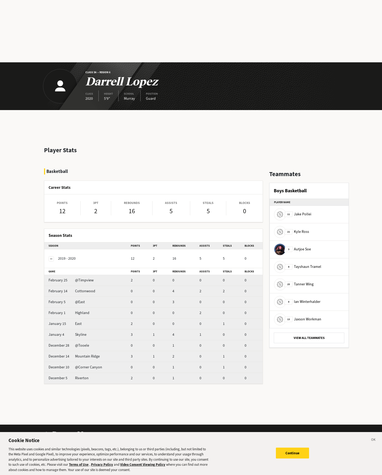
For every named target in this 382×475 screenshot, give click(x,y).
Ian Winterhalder (297, 301)
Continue (292, 457)
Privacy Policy (102, 469)
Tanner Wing (294, 284)
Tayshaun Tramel (297, 266)
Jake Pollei (292, 214)
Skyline (67, 334)
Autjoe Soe (292, 249)
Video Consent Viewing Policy (142, 469)
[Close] (373, 445)
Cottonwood (72, 291)
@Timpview (71, 280)
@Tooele (69, 345)
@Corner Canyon (75, 367)
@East (67, 301)
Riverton (69, 378)
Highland (69, 312)
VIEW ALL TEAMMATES (309, 338)
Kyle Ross (291, 231)
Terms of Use (79, 469)
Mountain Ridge (74, 356)
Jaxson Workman (297, 319)
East (65, 323)
